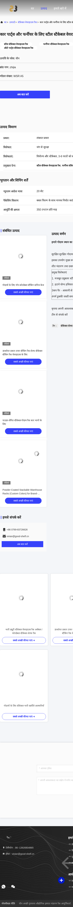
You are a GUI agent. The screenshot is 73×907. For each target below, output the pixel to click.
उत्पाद (44, 8)
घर (32, 8)
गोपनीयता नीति (8, 903)
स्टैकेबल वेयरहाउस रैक (27, 22)
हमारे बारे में (60, 8)
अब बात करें (25, 94)
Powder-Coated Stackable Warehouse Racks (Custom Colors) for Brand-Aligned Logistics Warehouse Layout (22, 494)
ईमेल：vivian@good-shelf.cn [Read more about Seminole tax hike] (18, 854)
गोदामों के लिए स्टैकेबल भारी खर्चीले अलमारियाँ (24, 705)
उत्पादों (12, 22)
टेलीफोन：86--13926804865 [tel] (17, 847)
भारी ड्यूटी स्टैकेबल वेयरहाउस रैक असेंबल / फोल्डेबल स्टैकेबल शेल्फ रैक (23, 631)
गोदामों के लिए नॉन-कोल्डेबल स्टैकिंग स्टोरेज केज (23, 285)
